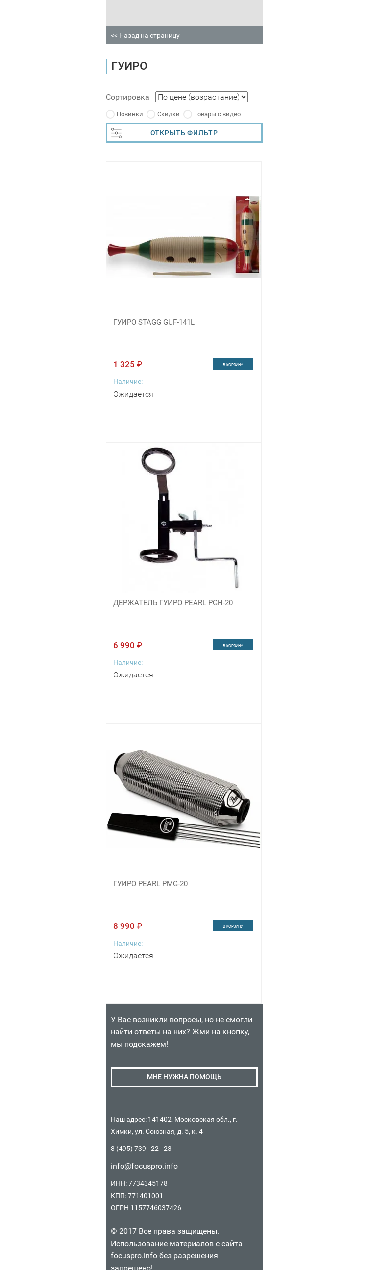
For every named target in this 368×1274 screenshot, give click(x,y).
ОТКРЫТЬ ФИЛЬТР (164, 133)
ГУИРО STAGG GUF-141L (154, 322)
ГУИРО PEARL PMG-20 (150, 883)
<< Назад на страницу (145, 35)
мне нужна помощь (184, 1077)
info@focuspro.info (144, 1166)
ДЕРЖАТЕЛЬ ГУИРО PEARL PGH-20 (173, 603)
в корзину (233, 364)
